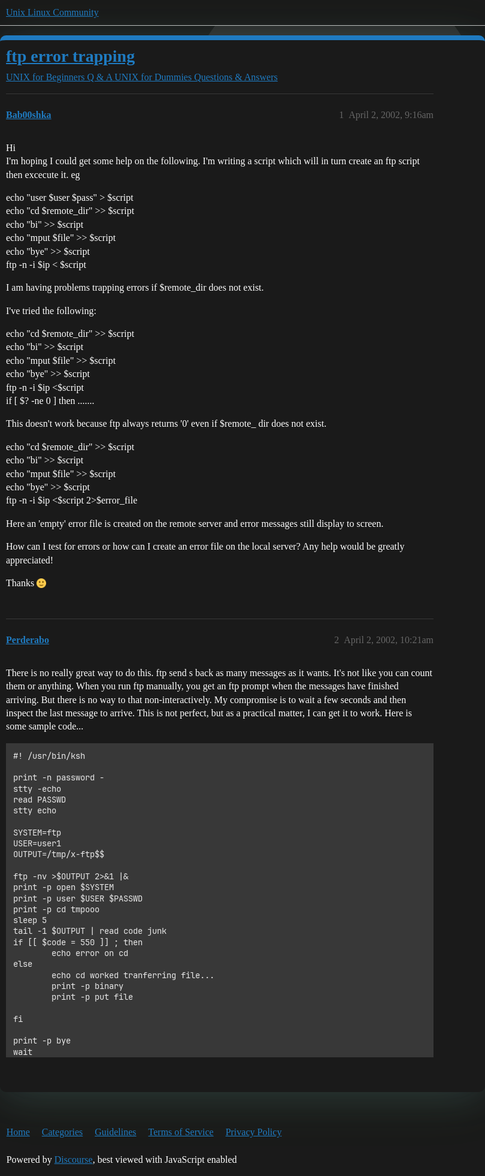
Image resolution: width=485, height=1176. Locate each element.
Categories (62, 1132)
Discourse (73, 1159)
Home (18, 1132)
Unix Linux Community (52, 12)
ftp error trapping (70, 56)
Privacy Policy (254, 1132)
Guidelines (115, 1132)
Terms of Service (181, 1132)
